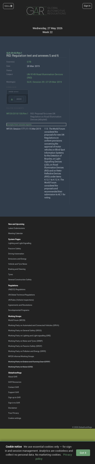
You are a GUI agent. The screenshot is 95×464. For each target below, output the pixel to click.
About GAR (12, 376)
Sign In (87, 6)
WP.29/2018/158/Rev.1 (17, 113)
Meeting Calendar (15, 233)
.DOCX (19, 99)
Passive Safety (14, 248)
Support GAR (13, 392)
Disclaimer (12, 408)
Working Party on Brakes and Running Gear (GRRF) (29, 361)
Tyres (10, 274)
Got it (83, 453)
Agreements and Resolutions (20, 305)
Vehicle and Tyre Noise (17, 264)
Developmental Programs (18, 310)
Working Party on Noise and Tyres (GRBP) (25, 341)
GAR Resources (14, 382)
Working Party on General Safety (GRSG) (25, 330)
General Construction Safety (20, 279)
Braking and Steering (16, 269)
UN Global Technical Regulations (21, 294)
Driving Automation (16, 253)
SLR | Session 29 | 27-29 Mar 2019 (44, 81)
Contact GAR (13, 387)
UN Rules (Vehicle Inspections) (21, 300)
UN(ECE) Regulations (16, 289)
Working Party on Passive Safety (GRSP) (25, 346)
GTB (29, 61)
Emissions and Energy (17, 258)
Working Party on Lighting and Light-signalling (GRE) (29, 335)
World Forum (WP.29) (16, 320)
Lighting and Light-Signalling (19, 243)
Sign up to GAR (14, 397)
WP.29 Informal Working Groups (21, 356)
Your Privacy (13, 413)
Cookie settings (14, 418)
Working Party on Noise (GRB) (20, 366)
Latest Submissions (16, 228)
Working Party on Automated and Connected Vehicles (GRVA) (33, 325)
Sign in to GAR (14, 402)
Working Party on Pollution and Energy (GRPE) (27, 351)
